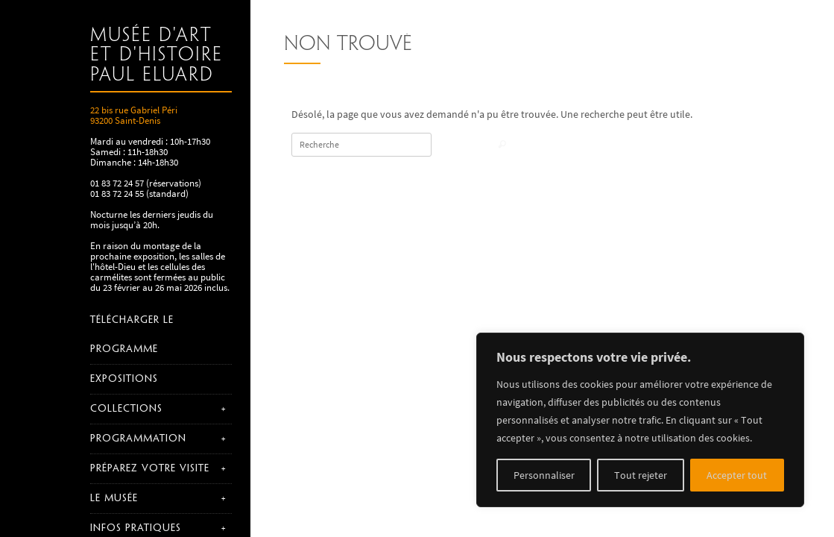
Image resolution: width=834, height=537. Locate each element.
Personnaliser (544, 475)
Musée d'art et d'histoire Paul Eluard (156, 55)
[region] (640, 420)
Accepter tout (737, 475)
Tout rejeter (640, 475)
